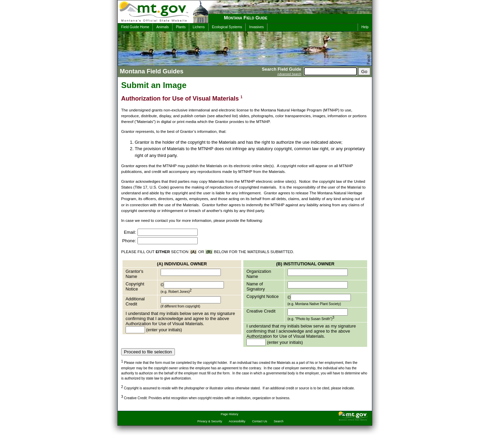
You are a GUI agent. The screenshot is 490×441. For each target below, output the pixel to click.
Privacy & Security (209, 421)
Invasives (256, 27)
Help (365, 27)
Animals (162, 27)
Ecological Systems (227, 27)
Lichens (199, 27)
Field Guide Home (135, 27)
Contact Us (259, 421)
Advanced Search (289, 74)
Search (278, 421)
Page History (229, 414)
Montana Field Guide (245, 17)
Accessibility (237, 421)
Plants (180, 27)
